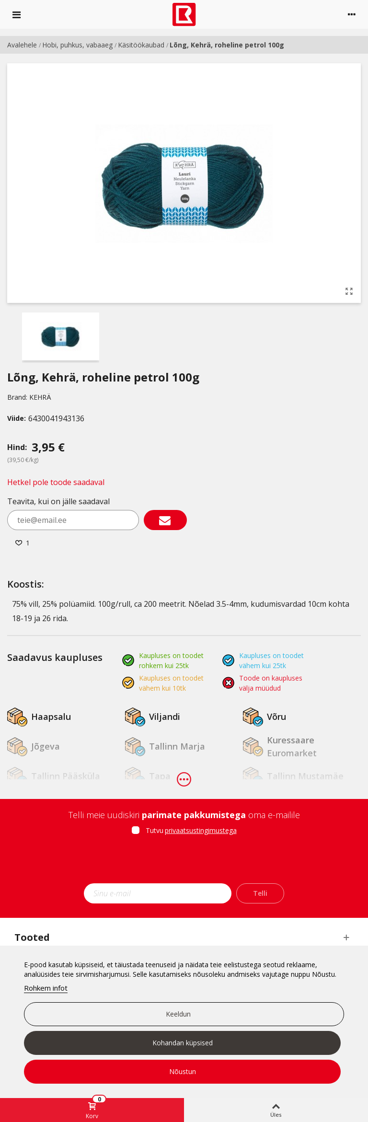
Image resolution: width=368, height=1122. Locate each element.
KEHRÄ (40, 397)
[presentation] (184, 862)
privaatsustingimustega (201, 830)
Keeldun (178, 1013)
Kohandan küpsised (182, 1042)
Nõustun (182, 1071)
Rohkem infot (46, 988)
